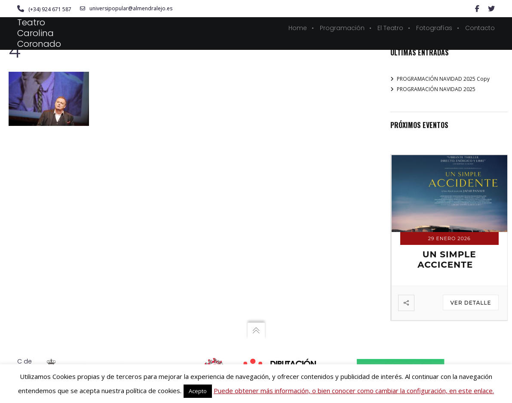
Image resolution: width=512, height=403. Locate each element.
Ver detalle (470, 302)
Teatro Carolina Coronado (39, 33)
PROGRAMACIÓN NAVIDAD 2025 (436, 89)
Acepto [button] (198, 391)
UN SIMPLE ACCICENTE (446, 259)
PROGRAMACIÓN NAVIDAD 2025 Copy (443, 78)
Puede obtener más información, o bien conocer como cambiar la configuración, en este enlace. (354, 390)
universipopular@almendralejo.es (126, 8)
